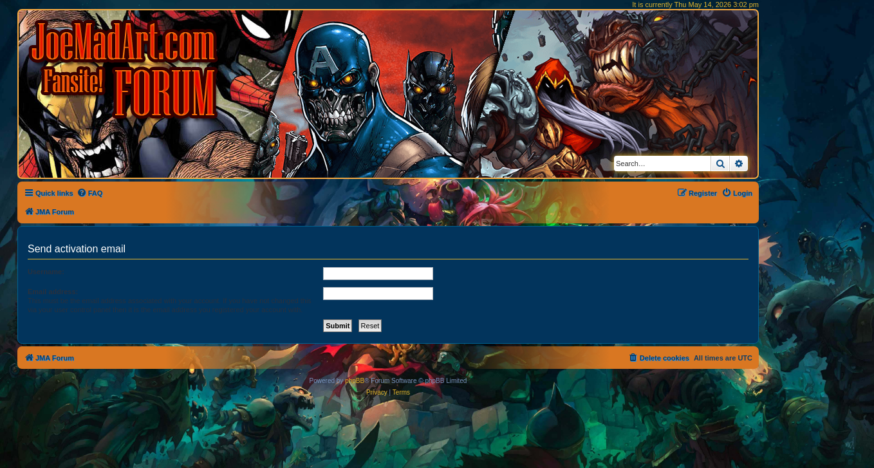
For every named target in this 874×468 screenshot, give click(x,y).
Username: (46, 272)
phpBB (354, 380)
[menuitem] (90, 193)
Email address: (53, 291)
